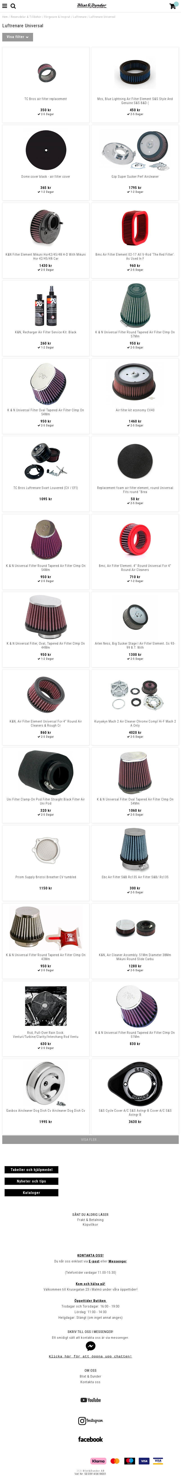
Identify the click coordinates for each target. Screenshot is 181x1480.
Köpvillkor (90, 1225)
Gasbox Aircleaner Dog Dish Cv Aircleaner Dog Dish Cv (45, 1110)
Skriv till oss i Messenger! (90, 1332)
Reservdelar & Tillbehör (26, 16)
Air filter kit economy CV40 (135, 410)
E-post (94, 1261)
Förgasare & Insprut (57, 16)
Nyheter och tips (31, 1181)
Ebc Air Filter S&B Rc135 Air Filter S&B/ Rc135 (135, 877)
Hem (5, 16)
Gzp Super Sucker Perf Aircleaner (135, 176)
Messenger (118, 1261)
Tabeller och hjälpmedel (32, 1170)
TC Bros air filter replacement (46, 99)
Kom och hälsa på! (90, 1284)
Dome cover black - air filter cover (45, 176)
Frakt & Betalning (90, 1220)
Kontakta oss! (90, 1255)
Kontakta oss (90, 1382)
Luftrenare (80, 16)
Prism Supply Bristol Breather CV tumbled (46, 877)
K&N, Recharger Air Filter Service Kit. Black (45, 332)
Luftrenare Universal (102, 16)
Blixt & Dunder (90, 1376)
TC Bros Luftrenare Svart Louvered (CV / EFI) (45, 488)
